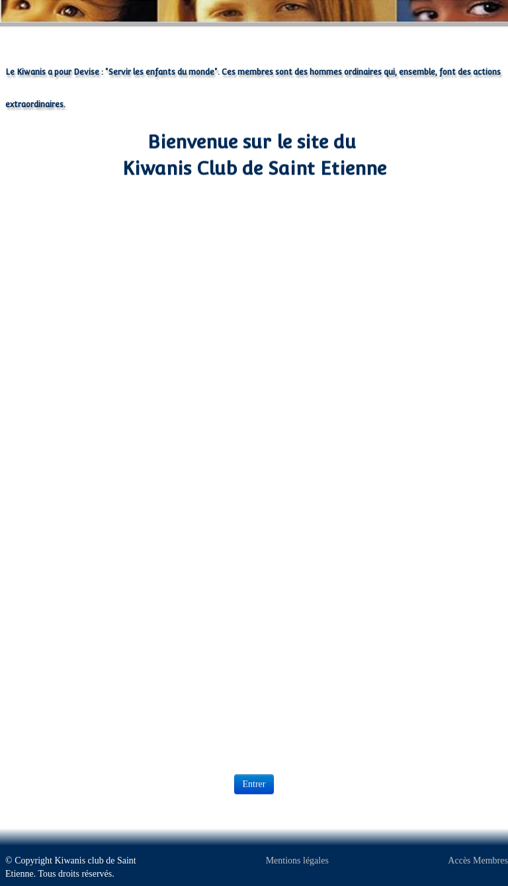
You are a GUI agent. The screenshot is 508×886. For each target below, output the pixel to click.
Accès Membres (478, 860)
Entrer (254, 782)
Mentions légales (297, 860)
